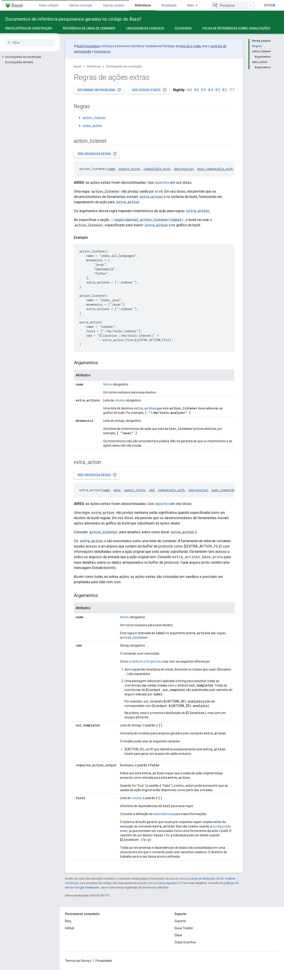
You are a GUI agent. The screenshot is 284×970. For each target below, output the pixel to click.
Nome (107, 384)
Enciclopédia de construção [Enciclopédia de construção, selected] (28, 28)
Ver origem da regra (97, 154)
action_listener (94, 118)
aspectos (162, 182)
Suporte (180, 921)
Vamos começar (80, 5)
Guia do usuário (113, 5)
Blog (68, 921)
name (111, 169)
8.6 (196, 90)
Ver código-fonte (149, 90)
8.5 (203, 90)
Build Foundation (88, 46)
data (116, 490)
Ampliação (169, 5)
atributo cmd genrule (146, 661)
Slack (178, 935)
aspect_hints (129, 169)
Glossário (183, 28)
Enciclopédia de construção (124, 66)
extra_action (92, 126)
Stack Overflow (185, 942)
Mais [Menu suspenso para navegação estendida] (190, 5)
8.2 (225, 90)
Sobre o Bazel (48, 5)
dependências (163, 814)
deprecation (183, 169)
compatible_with (157, 169)
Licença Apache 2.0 (168, 883)
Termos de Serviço (78, 960)
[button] (30, 57)
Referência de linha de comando (89, 28)
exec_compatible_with (215, 169)
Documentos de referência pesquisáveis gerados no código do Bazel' (73, 19)
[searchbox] (29, 42)
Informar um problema (99, 90)
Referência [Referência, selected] (143, 5)
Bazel (77, 66)
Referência (94, 66)
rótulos (119, 400)
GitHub (269, 5)
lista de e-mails (190, 46)
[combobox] (233, 5)
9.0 (189, 90)
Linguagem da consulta (145, 28)
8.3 (217, 90)
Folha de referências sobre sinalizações (236, 28)
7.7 (232, 90)
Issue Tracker (184, 928)
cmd (151, 490)
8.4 (210, 90)
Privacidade (103, 960)
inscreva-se (102, 51)
